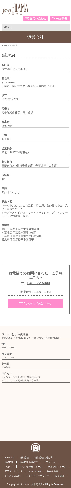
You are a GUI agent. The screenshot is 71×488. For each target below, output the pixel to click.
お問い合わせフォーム (31, 466)
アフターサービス (14, 471)
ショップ (9, 466)
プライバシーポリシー (37, 475)
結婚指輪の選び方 (29, 462)
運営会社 (59, 475)
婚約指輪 (24, 457)
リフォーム (49, 462)
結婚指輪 (9, 462)
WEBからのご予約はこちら (35, 303)
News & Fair (35, 471)
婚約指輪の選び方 (44, 457)
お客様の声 (52, 471)
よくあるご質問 (12, 475)
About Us (9, 457)
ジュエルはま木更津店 (31, 484)
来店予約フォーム (57, 466)
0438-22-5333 (38, 283)
